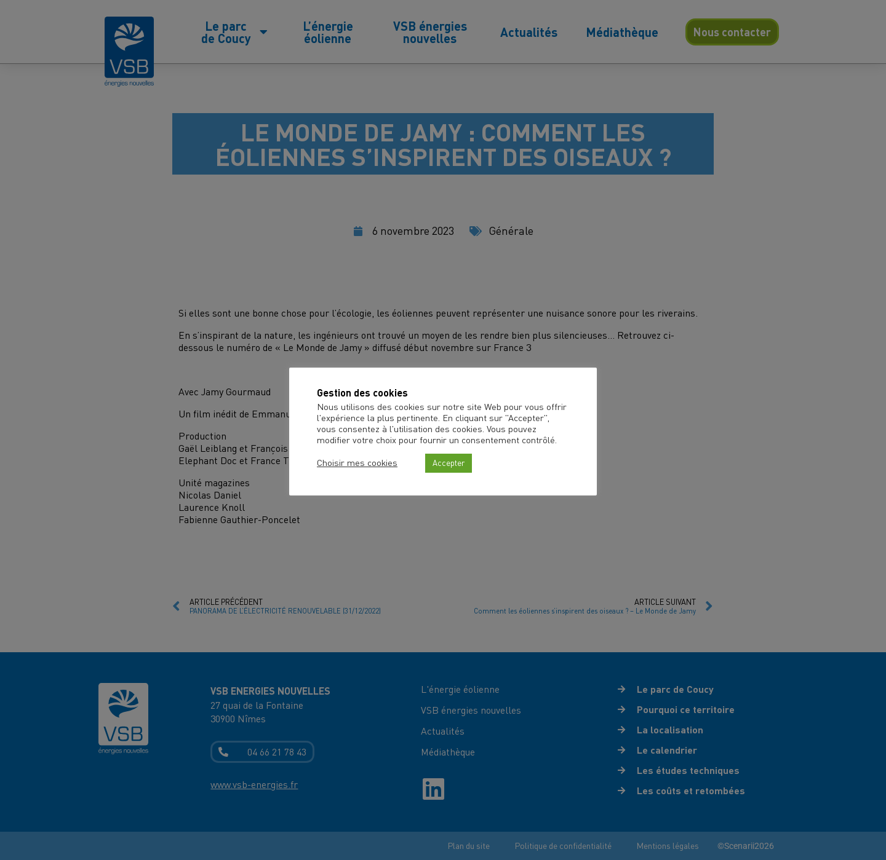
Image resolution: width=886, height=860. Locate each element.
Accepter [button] (449, 463)
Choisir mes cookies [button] (357, 462)
